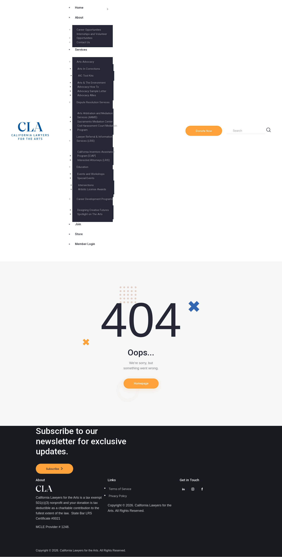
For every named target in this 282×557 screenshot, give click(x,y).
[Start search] (268, 130)
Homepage (141, 383)
